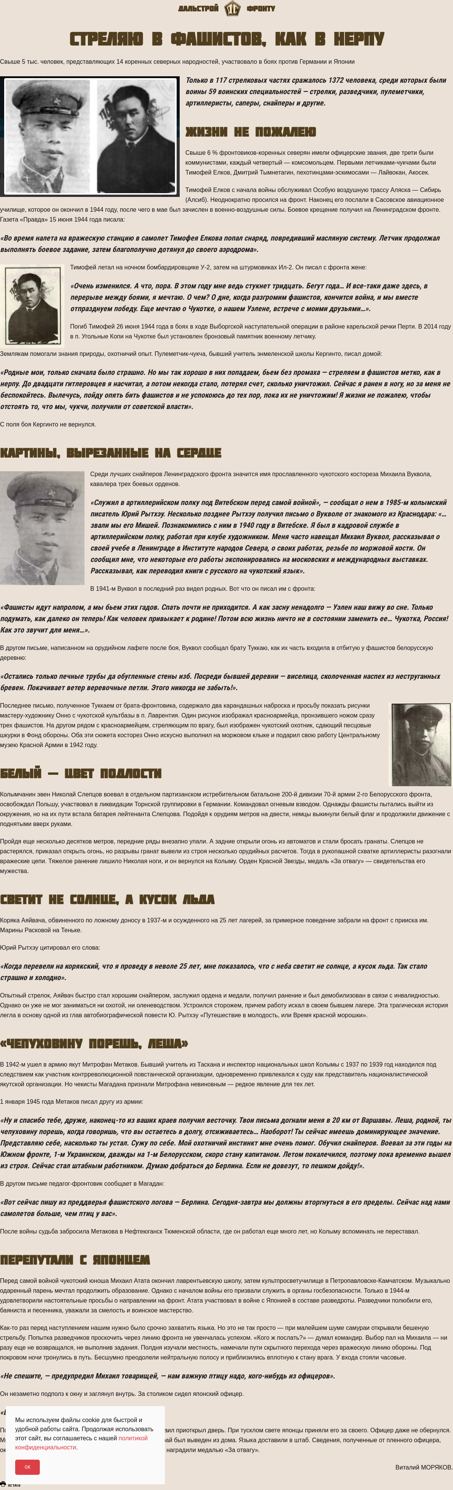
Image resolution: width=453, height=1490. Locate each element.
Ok (27, 1467)
